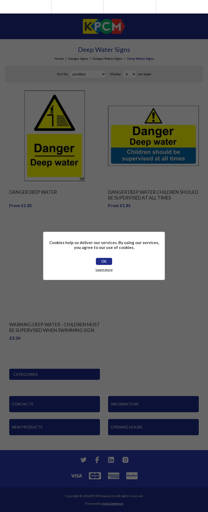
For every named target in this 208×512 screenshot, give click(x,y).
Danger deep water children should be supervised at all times (153, 195)
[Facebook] (97, 460)
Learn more (104, 270)
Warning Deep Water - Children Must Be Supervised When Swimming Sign (54, 327)
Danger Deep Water (33, 192)
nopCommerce (112, 503)
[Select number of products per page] (129, 74)
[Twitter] (83, 460)
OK (104, 261)
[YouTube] (111, 460)
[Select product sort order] (88, 74)
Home (59, 58)
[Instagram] (125, 460)
